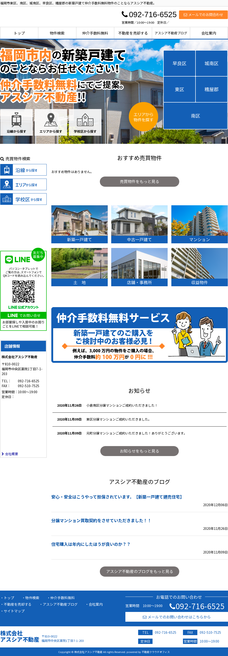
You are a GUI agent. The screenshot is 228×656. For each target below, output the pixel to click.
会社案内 (208, 33)
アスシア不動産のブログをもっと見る (139, 571)
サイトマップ (14, 610)
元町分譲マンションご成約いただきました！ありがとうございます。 (136, 433)
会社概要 (10, 453)
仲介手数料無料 (95, 33)
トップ (19, 33)
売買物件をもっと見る (139, 181)
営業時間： (10, 391)
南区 (195, 115)
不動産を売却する (133, 33)
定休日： (8, 396)
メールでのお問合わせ (203, 14)
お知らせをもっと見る (139, 451)
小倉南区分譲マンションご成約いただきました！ (122, 405)
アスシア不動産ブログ (171, 33)
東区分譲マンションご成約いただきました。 (118, 419)
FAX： (6, 385)
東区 (179, 89)
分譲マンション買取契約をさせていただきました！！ (101, 520)
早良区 (179, 63)
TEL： (6, 381)
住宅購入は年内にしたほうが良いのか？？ (91, 544)
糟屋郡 (211, 89)
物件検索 (57, 33)
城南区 (211, 63)
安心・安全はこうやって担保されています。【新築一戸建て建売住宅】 (117, 497)
